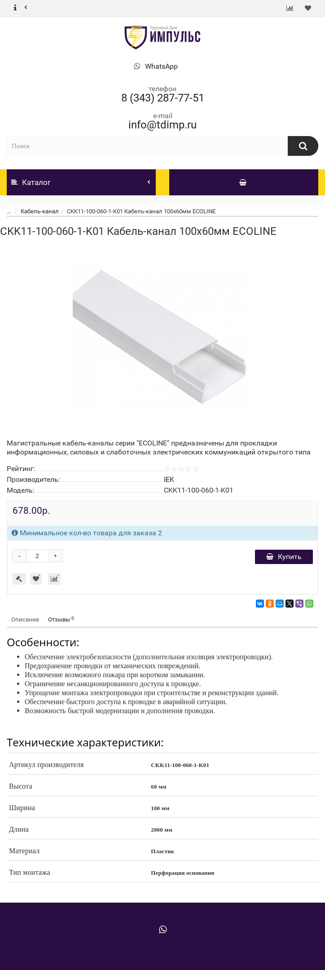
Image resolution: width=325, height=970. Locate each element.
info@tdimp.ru (162, 125)
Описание (25, 619)
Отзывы (61, 619)
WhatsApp (161, 66)
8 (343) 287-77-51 (162, 98)
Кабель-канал (40, 211)
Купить (284, 556)
